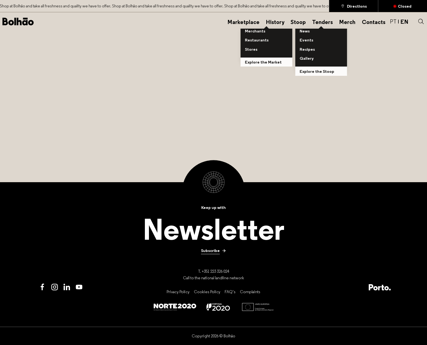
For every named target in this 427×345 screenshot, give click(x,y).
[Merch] (347, 21)
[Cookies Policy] (207, 291)
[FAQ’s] (230, 291)
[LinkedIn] (67, 287)
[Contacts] (373, 21)
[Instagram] (55, 287)
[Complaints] (250, 291)
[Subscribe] (213, 250)
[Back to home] (18, 21)
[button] (421, 21)
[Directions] (353, 6)
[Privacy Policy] (178, 291)
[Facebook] (42, 287)
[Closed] (402, 6)
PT (393, 21)
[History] (275, 21)
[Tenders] (322, 21)
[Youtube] (79, 287)
